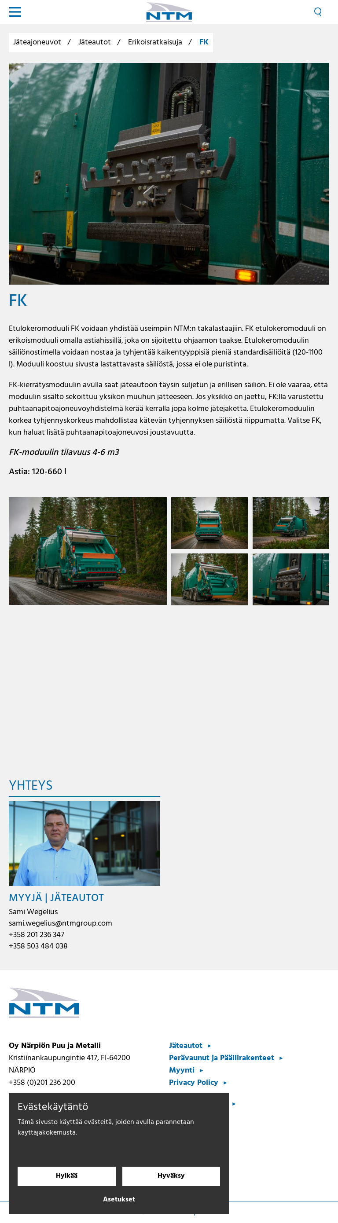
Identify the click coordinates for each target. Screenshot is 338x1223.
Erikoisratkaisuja (155, 42)
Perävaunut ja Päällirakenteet (221, 1058)
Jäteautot (94, 42)
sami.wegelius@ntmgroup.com (60, 923)
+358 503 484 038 (38, 946)
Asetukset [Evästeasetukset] (119, 1200)
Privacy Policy (193, 1083)
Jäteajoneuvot (37, 42)
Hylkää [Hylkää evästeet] (66, 1176)
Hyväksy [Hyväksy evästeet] (171, 1176)
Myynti (182, 1070)
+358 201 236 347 (36, 935)
